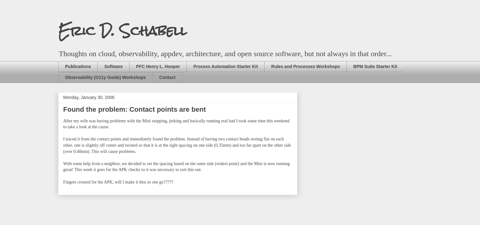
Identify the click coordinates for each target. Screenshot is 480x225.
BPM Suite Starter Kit (375, 66)
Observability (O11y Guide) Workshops (105, 77)
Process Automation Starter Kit (225, 66)
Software (113, 66)
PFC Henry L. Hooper (158, 66)
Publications (78, 66)
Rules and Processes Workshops (305, 66)
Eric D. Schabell (122, 31)
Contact (167, 77)
